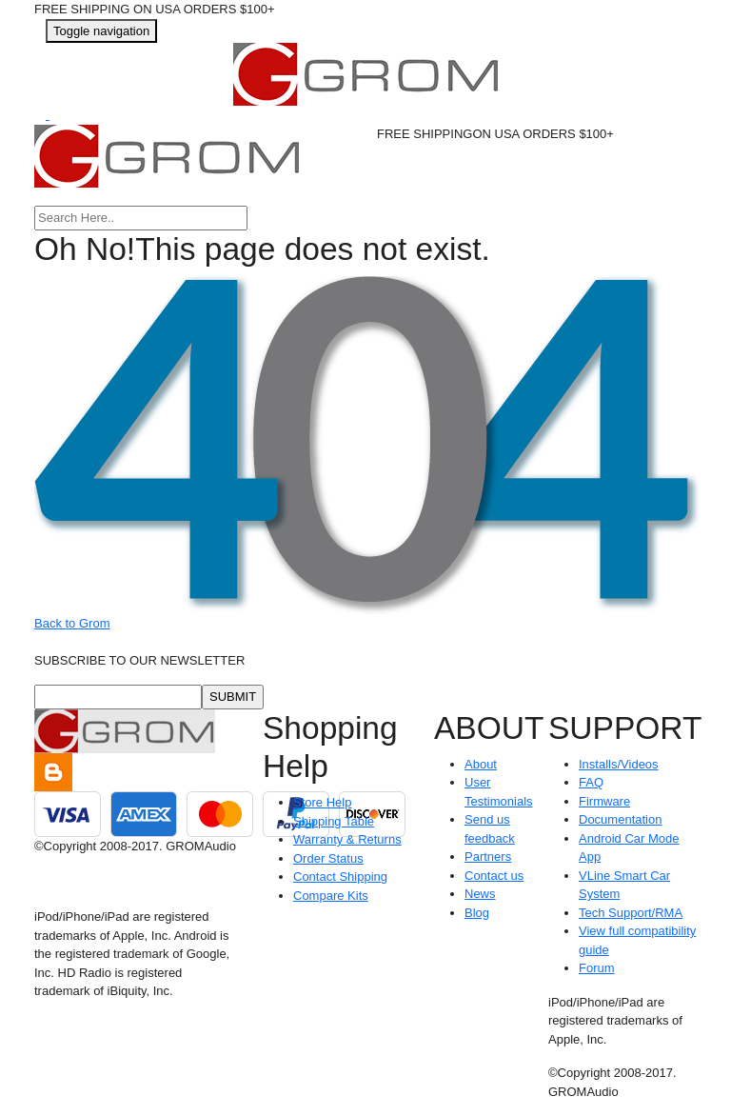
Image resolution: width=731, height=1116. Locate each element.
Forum (597, 968)
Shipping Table (333, 821)
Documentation (620, 819)
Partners (487, 856)
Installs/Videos (619, 764)
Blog (476, 913)
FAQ (591, 782)
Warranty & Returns (347, 839)
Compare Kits (330, 895)
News (480, 894)
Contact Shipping (340, 876)
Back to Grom (71, 623)
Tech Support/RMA (630, 913)
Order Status (328, 858)
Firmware (604, 801)
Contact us (494, 875)
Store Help (322, 802)
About (480, 764)
